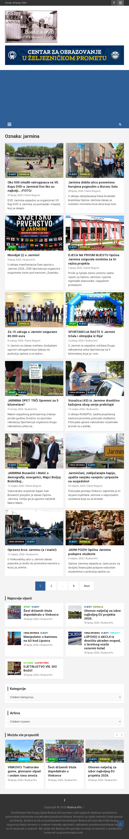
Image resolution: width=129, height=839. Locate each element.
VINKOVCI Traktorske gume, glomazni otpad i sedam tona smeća (64, 771)
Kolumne (28, 663)
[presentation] (116, 735)
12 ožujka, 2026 (16, 486)
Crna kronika (77, 392)
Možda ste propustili (23, 735)
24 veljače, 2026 (76, 486)
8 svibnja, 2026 (15, 340)
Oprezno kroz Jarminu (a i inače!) (32, 550)
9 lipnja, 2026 (14, 259)
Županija (24, 174)
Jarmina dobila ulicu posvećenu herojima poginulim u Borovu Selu (93, 184)
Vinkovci (115, 633)
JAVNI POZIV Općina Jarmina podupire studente (89, 552)
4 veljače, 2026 (76, 558)
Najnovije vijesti (19, 598)
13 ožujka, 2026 (76, 409)
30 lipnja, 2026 (31, 619)
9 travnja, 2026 (15, 409)
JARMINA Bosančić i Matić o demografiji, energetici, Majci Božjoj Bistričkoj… (34, 477)
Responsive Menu (120, 3)
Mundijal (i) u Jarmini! (23, 255)
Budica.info (74, 807)
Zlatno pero (42, 663)
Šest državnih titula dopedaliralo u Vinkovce (41, 613)
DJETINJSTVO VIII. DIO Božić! (40, 668)
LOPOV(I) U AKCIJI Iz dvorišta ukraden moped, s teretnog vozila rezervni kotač (102, 642)
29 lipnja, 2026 (15, 195)
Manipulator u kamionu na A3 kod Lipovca (40, 639)
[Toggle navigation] (9, 124)
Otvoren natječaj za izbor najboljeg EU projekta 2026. (102, 614)
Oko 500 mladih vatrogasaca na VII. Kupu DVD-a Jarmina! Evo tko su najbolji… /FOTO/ (33, 186)
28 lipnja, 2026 (75, 191)
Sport (12, 247)
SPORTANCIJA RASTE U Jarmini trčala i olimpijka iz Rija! (91, 334)
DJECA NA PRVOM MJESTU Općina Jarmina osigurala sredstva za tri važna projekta (93, 259)
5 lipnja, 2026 (75, 268)
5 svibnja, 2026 (76, 340)
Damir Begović (32, 195)
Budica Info (29, 259)
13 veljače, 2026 (16, 554)
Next (87, 586)
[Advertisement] (64, 95)
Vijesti (12, 174)
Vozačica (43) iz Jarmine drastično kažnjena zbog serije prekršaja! (94, 403)
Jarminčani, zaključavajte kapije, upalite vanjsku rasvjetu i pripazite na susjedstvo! (93, 477)
